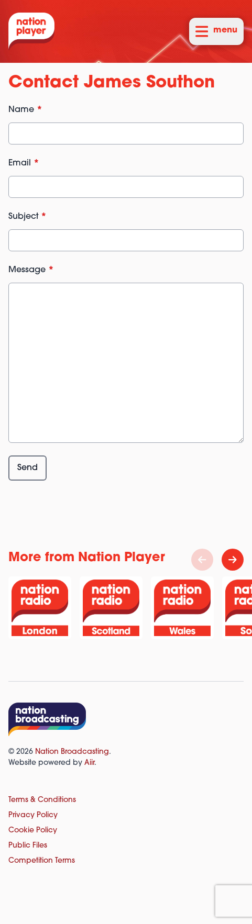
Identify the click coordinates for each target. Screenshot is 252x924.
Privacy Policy (33, 815)
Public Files (27, 846)
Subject (27, 217)
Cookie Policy (32, 830)
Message (31, 270)
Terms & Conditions (42, 800)
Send (27, 468)
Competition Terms (41, 861)
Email (23, 163)
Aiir (89, 763)
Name (25, 110)
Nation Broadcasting (72, 752)
